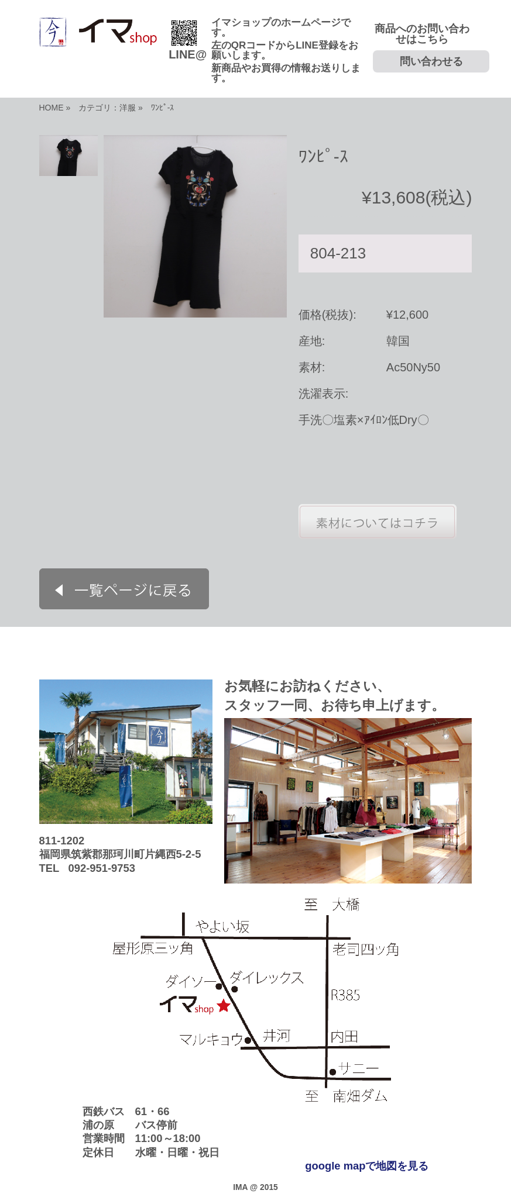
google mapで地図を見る (366, 1166)
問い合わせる (431, 61)
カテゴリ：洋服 (107, 107)
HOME (51, 107)
